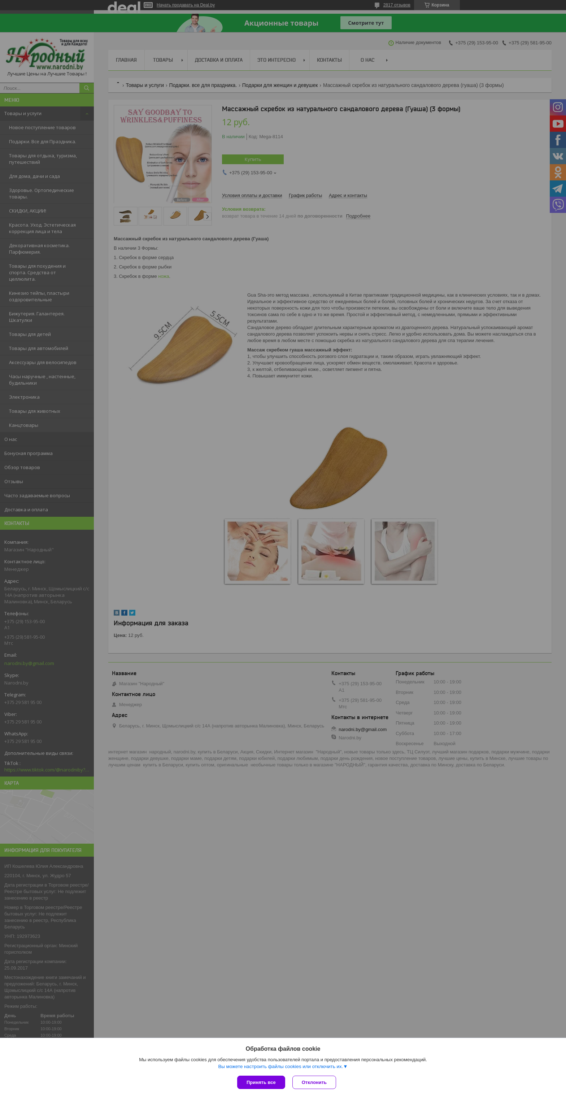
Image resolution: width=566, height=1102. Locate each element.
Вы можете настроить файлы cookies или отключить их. (280, 1066)
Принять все (261, 1082)
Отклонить (314, 1082)
